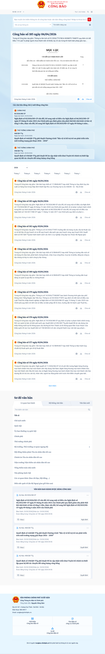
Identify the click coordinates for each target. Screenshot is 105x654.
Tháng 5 (37, 174)
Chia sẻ (89, 99)
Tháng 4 (47, 174)
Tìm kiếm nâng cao (72, 25)
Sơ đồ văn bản (23, 398)
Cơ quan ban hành (28, 403)
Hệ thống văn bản (56, 403)
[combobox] (32, 25)
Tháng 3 (57, 174)
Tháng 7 (17, 174)
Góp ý (20, 520)
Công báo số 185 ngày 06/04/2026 (34, 34)
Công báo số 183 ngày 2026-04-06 (40, 514)
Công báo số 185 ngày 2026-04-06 (40, 542)
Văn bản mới (85, 403)
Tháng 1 (77, 174)
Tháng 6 (27, 174)
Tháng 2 (67, 174)
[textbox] (32, 25)
